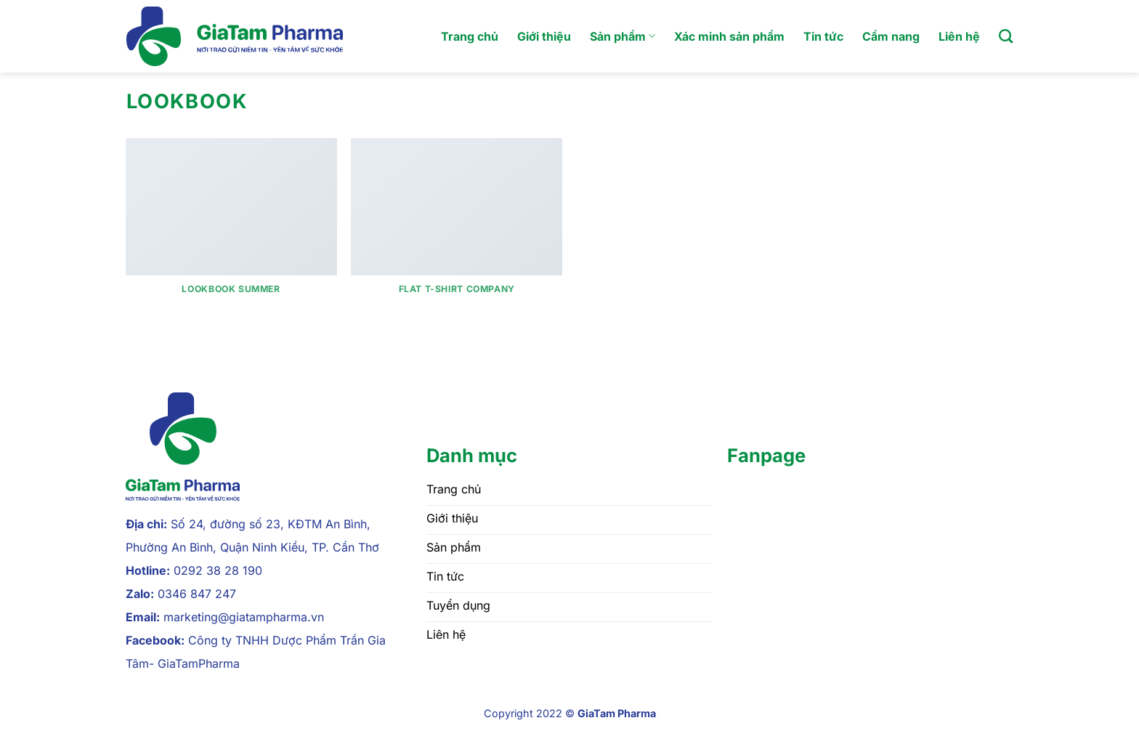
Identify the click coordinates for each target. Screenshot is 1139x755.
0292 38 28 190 (218, 570)
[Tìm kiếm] (1006, 36)
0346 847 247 (197, 593)
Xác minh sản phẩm (729, 36)
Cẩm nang (891, 36)
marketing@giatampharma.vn (243, 617)
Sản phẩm (622, 36)
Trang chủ (469, 36)
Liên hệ (959, 36)
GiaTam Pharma (616, 713)
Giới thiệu (544, 36)
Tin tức (823, 36)
